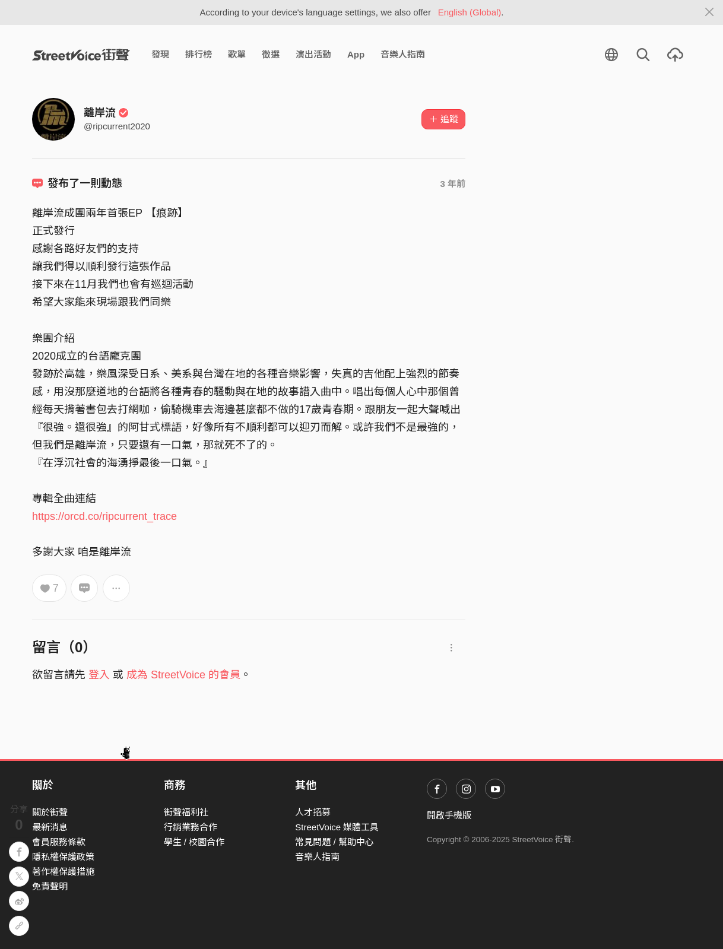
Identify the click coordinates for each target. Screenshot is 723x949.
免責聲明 (50, 886)
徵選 (271, 54)
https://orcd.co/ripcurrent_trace (104, 516)
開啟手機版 (449, 815)
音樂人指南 (402, 54)
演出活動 (313, 54)
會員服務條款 (58, 842)
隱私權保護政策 (63, 857)
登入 (99, 675)
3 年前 (452, 184)
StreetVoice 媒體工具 (337, 827)
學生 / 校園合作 (194, 842)
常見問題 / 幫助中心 (334, 842)
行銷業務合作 (190, 827)
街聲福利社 (186, 812)
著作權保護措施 (63, 872)
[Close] (709, 12)
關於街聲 (50, 812)
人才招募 (313, 812)
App (355, 54)
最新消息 (50, 827)
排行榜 (198, 54)
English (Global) (470, 12)
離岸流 (106, 113)
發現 (160, 54)
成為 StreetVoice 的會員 (183, 675)
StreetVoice (81, 55)
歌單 (237, 54)
